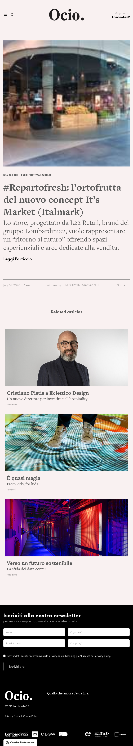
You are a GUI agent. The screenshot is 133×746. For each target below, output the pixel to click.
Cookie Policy (30, 716)
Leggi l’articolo (17, 258)
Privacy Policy (12, 716)
